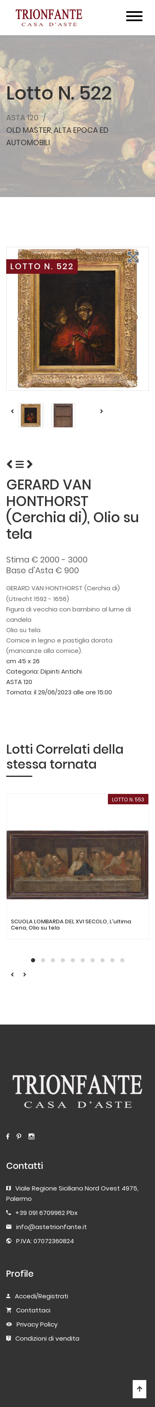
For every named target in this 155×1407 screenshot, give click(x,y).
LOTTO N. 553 (128, 799)
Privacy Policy (37, 1324)
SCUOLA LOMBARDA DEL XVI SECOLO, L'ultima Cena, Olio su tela (71, 924)
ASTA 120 (22, 117)
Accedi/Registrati (41, 1296)
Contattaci (33, 1310)
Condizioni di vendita (47, 1338)
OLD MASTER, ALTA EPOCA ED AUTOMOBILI (57, 136)
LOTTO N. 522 (42, 266)
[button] (33, 960)
